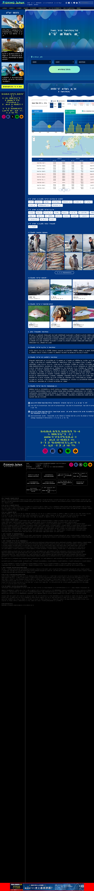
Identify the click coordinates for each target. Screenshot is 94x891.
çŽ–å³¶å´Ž (51, 379)
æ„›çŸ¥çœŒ (76, 337)
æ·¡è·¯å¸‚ (71, 576)
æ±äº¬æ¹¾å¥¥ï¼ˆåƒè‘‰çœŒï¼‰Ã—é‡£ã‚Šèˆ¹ (28, 525)
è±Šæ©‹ (42, 599)
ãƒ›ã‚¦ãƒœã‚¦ (70, 391)
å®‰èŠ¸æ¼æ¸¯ (57, 205)
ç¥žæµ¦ (65, 381)
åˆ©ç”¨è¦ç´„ (46, 465)
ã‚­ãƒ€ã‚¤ (55, 391)
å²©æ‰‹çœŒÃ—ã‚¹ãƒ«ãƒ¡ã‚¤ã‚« (8, 542)
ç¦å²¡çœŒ (59, 340)
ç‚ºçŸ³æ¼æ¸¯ (61, 377)
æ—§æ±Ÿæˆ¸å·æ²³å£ (35, 590)
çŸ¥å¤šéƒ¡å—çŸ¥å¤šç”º (24, 508)
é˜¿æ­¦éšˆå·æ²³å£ (16, 596)
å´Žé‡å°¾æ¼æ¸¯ (81, 377)
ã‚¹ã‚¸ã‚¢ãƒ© (43, 396)
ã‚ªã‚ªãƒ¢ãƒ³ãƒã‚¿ (45, 389)
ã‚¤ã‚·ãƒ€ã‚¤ (72, 395)
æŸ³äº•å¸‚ (56, 582)
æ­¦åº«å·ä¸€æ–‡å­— (36, 597)
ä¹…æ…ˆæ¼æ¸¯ (41, 513)
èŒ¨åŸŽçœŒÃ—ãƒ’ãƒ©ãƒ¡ (37, 543)
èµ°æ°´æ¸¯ (20, 515)
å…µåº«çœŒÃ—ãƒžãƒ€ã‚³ (55, 552)
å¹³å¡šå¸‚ (18, 509)
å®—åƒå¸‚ (9, 506)
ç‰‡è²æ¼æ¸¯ (83, 590)
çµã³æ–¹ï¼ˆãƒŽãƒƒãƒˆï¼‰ (55, 8)
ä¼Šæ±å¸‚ (84, 506)
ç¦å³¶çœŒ (77, 335)
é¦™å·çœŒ (39, 340)
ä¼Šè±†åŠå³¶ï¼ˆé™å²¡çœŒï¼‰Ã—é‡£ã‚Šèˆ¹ (34, 523)
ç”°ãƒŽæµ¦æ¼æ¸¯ (28, 597)
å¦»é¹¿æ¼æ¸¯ (37, 599)
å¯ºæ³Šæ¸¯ (47, 515)
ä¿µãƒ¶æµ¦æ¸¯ (86, 370)
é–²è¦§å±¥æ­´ (30, 4)
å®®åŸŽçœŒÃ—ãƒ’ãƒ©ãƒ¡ (44, 542)
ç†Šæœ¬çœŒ (80, 340)
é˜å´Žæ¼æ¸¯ (14, 513)
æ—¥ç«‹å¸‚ (36, 506)
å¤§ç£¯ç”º (80, 579)
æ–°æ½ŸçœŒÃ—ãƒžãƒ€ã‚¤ (7, 547)
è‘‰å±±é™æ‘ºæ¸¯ (29, 516)
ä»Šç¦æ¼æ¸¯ (39, 368)
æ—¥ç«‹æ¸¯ (50, 593)
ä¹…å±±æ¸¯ (71, 370)
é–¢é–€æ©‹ (67, 593)
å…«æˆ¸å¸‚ (60, 580)
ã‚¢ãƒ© (86, 395)
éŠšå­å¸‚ (22, 509)
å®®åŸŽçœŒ (61, 335)
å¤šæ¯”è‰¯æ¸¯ (63, 362)
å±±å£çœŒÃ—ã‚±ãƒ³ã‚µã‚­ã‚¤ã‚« (65, 555)
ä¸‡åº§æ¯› (47, 202)
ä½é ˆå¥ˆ (53, 377)
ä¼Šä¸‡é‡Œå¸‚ (21, 579)
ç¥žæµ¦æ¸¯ (88, 371)
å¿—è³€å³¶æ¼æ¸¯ (59, 600)
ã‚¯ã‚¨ (85, 391)
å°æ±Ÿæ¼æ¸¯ (73, 371)
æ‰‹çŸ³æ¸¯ (89, 513)
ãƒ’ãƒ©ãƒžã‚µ (65, 389)
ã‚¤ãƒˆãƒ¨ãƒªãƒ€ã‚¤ (40, 391)
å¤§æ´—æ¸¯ (36, 516)
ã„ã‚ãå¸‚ (22, 580)
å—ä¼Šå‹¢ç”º (11, 579)
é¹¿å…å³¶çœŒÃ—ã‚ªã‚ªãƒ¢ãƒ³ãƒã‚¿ (33, 565)
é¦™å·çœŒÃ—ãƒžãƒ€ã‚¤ (46, 558)
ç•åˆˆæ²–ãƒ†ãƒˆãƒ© (82, 379)
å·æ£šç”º (74, 216)
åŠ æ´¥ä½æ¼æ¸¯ (49, 368)
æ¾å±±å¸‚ (59, 577)
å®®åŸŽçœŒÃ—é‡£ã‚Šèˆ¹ (27, 528)
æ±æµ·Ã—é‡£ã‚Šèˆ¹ (23, 520)
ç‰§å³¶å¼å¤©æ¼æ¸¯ (52, 362)
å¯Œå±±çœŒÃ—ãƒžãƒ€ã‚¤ (51, 547)
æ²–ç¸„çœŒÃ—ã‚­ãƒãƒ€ (68, 565)
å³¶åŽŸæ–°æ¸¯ (79, 360)
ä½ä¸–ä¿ (50, 364)
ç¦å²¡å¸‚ (17, 508)
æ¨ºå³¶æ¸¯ (41, 371)
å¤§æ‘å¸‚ (31, 216)
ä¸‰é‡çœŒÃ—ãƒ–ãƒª (27, 551)
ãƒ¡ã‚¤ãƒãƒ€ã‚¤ (62, 391)
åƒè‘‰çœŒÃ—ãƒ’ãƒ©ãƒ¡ (6, 545)
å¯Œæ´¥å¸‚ (62, 506)
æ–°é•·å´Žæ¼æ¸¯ (51, 360)
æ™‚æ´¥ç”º (64, 352)
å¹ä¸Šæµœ (53, 599)
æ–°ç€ (33, 2)
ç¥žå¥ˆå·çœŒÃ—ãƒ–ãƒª (80, 545)
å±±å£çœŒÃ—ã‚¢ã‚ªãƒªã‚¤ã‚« (79, 555)
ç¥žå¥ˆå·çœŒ (32, 499)
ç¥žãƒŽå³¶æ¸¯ (60, 375)
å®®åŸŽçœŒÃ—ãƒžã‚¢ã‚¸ (54, 542)
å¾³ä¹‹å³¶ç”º (86, 580)
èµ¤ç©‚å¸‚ (70, 582)
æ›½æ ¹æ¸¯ (38, 202)
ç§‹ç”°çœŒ (54, 335)
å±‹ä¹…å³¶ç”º (28, 582)
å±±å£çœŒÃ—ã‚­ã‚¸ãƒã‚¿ (7, 558)
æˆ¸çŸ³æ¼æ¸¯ (49, 371)
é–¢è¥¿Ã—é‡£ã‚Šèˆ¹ (14, 520)
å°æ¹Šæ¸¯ (88, 202)
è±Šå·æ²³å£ (79, 593)
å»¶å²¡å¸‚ (3, 577)
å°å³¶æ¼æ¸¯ (74, 597)
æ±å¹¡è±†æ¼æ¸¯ (68, 596)
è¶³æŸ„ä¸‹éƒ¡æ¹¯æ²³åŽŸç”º (61, 508)
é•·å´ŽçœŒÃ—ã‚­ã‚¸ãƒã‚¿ (42, 563)
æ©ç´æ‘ (35, 580)
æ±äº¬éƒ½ (83, 335)
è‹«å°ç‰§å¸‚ (42, 582)
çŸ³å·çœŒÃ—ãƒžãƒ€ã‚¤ (6, 548)
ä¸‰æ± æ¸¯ (64, 590)
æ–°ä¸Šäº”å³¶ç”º (83, 212)
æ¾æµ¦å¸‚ (87, 350)
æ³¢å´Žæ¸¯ (70, 516)
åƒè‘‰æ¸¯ (18, 599)
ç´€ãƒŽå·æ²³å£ (34, 600)
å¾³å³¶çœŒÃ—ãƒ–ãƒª (17, 558)
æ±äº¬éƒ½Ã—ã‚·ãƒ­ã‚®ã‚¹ (47, 545)
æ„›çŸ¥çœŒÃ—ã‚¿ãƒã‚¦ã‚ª (17, 551)
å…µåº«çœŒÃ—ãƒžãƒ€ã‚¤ (45, 552)
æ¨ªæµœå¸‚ (13, 506)
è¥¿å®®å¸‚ (74, 582)
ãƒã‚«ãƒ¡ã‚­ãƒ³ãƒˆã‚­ (88, 393)
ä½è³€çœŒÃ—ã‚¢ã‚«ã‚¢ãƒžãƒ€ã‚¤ (20, 563)
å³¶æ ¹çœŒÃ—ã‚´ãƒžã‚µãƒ (81, 554)
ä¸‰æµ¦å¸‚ (18, 506)
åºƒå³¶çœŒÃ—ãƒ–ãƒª (55, 555)
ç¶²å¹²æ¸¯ (15, 600)
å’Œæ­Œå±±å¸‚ (56, 506)
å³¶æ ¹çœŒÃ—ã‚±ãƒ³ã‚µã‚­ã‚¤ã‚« (57, 554)
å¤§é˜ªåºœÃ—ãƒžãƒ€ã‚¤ (6, 552)
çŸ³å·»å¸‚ (83, 576)
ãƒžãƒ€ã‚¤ (31, 389)
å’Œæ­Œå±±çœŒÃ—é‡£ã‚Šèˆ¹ (18, 526)
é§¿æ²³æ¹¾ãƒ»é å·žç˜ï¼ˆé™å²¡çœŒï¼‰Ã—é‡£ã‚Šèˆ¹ (13, 523)
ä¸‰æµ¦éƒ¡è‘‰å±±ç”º (9, 509)
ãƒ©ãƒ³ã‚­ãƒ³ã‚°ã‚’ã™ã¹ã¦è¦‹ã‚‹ (12, 86)
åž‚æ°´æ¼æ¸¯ (23, 596)
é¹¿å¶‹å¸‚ (28, 506)
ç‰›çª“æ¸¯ (61, 596)
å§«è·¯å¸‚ (56, 576)
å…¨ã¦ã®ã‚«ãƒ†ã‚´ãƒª (48, 2)
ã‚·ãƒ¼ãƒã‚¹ (12, 8)
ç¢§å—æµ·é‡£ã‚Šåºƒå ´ (70, 591)
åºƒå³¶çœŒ (62, 338)
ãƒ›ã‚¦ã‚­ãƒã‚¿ (55, 393)
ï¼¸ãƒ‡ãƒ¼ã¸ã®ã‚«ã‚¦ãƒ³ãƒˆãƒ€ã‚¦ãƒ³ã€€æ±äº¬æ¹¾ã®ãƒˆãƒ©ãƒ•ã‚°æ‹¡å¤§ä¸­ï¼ (12, 79)
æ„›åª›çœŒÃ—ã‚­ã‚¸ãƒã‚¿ (7, 561)
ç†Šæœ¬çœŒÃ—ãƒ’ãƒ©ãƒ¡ (77, 563)
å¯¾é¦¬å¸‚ (66, 216)
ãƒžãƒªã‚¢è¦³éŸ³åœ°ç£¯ (43, 375)
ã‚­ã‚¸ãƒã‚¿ (37, 389)
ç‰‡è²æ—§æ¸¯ (83, 515)
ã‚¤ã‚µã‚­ (77, 389)
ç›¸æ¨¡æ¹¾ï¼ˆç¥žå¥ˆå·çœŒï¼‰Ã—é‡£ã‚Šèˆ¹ (32, 522)
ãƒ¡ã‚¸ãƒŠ (47, 395)
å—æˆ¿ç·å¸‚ (51, 506)
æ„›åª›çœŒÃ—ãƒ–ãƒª (88, 558)
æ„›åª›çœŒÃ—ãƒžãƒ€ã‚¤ (78, 558)
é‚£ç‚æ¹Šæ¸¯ (23, 516)
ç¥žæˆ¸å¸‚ (87, 576)
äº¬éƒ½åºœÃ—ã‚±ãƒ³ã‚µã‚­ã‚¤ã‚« (60, 551)
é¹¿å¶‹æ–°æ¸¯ (73, 513)
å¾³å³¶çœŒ (46, 340)
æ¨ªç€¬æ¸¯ (41, 379)
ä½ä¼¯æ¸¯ (21, 597)
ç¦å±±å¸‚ (67, 577)
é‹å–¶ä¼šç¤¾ (39, 468)
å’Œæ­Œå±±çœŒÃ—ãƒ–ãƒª (78, 552)
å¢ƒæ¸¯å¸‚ (26, 509)
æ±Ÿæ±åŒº (43, 508)
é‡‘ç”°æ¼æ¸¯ (60, 515)
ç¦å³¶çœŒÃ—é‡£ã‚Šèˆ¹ (18, 531)
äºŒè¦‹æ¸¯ (89, 590)
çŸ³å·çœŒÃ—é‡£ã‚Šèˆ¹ (59, 531)
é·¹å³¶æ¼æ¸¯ (75, 364)
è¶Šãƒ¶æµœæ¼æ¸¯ (44, 205)
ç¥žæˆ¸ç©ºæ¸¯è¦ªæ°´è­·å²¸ (57, 597)
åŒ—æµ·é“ (32, 335)
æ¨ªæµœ (45, 587)
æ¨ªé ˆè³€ (40, 596)
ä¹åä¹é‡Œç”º (50, 576)
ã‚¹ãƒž (49, 393)
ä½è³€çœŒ (32, 226)
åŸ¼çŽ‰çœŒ (38, 499)
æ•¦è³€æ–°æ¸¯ (45, 596)
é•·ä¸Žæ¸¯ (82, 364)
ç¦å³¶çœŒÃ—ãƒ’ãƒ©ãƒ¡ (86, 542)
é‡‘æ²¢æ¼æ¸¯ (34, 513)
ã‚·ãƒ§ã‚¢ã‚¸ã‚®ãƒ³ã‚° (42, 8)
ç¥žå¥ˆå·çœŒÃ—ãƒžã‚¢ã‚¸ (57, 545)
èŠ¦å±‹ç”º (53, 580)
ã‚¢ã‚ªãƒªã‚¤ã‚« (32, 395)
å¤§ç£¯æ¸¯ (42, 597)
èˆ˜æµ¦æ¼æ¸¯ (70, 360)
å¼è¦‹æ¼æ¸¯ (33, 379)
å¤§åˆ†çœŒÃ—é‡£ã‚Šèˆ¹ (48, 531)
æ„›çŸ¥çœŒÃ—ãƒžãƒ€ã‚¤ (7, 551)
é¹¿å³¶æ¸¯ (29, 587)
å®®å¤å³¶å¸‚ (4, 579)
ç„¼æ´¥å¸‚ (27, 580)
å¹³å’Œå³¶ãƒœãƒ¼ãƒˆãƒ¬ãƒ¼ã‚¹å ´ (35, 591)
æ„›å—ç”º (75, 579)
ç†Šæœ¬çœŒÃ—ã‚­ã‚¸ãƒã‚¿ (7, 565)
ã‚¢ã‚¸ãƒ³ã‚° (26, 8)
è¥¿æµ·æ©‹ (32, 360)
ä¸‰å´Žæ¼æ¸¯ (31, 599)
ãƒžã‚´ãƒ (52, 395)
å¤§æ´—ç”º (50, 579)
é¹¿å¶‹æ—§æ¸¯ (28, 513)
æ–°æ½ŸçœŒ (47, 337)
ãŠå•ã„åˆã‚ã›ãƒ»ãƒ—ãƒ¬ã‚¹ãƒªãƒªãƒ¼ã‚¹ (53, 466)
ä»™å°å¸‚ (68, 580)
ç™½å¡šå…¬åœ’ (89, 375)
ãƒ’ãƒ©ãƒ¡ (82, 389)
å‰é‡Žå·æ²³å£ (66, 597)
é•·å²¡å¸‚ (15, 509)
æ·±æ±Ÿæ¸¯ (51, 373)
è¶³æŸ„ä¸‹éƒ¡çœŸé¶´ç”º (77, 506)
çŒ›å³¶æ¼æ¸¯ (33, 381)
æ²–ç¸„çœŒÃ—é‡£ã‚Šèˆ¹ (7, 528)
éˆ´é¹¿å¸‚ (31, 580)
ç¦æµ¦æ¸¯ (42, 515)
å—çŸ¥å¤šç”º (37, 579)
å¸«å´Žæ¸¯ (85, 593)
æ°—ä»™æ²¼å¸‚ (14, 582)
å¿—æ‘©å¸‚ (23, 577)
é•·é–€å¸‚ (88, 579)
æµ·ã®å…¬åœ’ (89, 596)
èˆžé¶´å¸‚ (64, 580)
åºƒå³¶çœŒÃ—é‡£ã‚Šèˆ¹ (60, 526)
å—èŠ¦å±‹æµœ (11, 591)
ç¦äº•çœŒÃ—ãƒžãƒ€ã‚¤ (29, 548)
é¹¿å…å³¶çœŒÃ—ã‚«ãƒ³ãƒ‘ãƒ (19, 565)
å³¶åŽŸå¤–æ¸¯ (56, 370)
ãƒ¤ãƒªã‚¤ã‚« (89, 389)
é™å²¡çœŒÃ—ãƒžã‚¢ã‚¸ (71, 548)
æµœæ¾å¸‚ (22, 576)
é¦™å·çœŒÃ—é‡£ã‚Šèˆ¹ (38, 531)
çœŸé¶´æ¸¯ (61, 513)
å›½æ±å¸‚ (20, 583)
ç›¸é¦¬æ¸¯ (78, 590)
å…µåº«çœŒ (39, 338)
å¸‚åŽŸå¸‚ (24, 583)
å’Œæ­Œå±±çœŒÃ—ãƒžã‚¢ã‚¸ (7, 554)
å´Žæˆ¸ (70, 362)
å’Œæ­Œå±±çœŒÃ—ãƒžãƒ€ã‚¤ (66, 552)
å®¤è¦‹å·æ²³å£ (15, 597)
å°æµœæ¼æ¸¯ (61, 360)
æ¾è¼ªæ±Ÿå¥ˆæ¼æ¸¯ (35, 515)
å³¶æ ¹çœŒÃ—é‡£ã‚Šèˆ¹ (28, 531)
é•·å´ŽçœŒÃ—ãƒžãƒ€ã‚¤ (32, 563)
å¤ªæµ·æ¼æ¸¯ (42, 516)
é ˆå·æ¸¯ (75, 366)
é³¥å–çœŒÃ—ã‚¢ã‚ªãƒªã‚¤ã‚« (32, 554)
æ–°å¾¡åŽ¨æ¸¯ (32, 373)
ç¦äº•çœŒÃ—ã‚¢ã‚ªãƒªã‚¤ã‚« (40, 548)
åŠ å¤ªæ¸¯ (84, 513)
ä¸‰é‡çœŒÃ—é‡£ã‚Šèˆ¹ (38, 528)
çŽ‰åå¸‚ (48, 582)
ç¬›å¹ (73, 377)
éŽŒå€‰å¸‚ (35, 508)
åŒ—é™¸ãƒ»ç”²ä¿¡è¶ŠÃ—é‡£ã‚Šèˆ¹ (34, 520)
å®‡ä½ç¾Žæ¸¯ (26, 515)
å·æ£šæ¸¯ (88, 362)
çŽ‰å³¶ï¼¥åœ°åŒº (79, 591)
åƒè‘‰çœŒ (32, 337)
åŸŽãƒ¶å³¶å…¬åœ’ (11, 599)
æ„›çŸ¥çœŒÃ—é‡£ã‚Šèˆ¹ (50, 526)
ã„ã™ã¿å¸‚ (23, 506)
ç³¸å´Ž (30, 202)
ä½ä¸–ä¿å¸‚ (47, 212)
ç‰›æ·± (87, 599)
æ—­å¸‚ (31, 508)
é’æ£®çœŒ (39, 335)
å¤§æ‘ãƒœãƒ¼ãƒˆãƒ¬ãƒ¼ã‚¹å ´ (36, 366)
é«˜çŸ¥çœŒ (32, 340)
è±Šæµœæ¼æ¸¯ (51, 587)
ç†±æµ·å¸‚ (49, 508)
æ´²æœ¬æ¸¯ (85, 597)
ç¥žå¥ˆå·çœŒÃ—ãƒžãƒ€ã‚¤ (69, 545)
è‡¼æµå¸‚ (11, 580)
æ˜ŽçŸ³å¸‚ (89, 506)
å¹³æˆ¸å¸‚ (39, 212)
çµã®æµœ (76, 362)
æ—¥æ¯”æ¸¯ (64, 370)
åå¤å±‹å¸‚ (17, 577)
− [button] (33, 140)
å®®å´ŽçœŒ (32, 342)
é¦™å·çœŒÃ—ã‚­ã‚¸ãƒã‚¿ (68, 558)
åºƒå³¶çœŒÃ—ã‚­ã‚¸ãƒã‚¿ (45, 555)
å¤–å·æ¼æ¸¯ (16, 516)
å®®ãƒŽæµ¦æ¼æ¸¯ (65, 379)
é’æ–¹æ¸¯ (31, 368)
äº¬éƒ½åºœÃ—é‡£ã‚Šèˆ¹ (17, 528)
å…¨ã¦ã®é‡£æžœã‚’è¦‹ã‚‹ (64, 272)
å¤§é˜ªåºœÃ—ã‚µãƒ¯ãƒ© (16, 552)
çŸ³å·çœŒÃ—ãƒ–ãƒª (70, 547)
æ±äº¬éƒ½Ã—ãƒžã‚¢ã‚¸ (26, 545)
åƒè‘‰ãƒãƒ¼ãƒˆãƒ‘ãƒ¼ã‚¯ (53, 596)
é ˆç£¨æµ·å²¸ (42, 590)
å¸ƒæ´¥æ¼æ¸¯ (64, 371)
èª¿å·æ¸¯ (43, 364)
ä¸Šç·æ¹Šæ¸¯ (79, 513)
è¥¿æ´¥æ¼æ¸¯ (75, 516)
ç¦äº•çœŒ (70, 337)
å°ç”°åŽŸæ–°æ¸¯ (48, 513)
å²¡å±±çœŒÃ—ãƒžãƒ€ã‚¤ (15, 555)
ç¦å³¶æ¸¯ (31, 362)
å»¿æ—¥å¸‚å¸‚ (19, 582)
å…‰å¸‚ (56, 580)
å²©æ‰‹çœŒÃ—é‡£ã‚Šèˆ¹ (7, 531)
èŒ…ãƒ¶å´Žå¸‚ (31, 579)
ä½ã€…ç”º (44, 219)
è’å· (76, 368)
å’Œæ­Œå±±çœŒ (47, 338)
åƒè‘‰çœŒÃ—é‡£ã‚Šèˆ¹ (55, 525)
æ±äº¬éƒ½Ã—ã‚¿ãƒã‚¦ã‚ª (36, 545)
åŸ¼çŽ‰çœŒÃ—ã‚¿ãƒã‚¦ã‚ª (60, 543)
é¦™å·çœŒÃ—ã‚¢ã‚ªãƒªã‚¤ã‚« (57, 558)
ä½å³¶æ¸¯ (11, 515)
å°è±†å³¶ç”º (31, 577)
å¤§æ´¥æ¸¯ (4, 590)
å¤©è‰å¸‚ (16, 580)
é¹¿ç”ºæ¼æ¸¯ (33, 370)
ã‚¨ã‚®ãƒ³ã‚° (19, 8)
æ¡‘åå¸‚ (33, 582)
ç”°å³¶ (45, 379)
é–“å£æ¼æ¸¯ (21, 513)
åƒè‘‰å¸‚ (45, 580)
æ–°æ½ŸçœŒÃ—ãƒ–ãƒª (17, 547)
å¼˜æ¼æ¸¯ (32, 205)
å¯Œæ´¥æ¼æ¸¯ (48, 370)
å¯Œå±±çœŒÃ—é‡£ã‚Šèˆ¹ (81, 530)
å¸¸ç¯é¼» (63, 368)
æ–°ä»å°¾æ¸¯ (27, 600)
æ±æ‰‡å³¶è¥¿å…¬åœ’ (71, 590)
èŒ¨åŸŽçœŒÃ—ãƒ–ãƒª (27, 543)
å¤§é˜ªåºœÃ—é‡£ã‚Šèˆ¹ (81, 526)
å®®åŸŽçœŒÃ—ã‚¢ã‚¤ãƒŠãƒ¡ (65, 542)
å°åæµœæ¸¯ (71, 587)
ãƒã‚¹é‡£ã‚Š (33, 8)
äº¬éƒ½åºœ (55, 338)
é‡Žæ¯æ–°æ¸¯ (79, 370)
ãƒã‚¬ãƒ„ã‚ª (32, 391)
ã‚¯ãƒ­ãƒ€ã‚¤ (58, 395)
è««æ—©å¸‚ (73, 212)
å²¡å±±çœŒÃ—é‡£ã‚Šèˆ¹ (6, 530)
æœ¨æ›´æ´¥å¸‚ (61, 576)
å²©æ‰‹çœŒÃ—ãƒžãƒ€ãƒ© (19, 542)
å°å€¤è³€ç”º (83, 216)
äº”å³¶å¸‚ (57, 212)
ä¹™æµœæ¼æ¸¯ (53, 515)
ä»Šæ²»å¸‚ (55, 579)
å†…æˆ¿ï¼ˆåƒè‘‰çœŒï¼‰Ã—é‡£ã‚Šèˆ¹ (10, 525)
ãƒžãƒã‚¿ (68, 393)
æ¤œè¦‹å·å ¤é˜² (61, 593)
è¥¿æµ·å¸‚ (64, 212)
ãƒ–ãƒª (52, 389)
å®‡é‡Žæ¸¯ (77, 587)
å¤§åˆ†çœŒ (88, 340)
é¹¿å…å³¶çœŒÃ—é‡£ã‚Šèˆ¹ (59, 530)
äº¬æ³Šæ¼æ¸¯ (83, 368)
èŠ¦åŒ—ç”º (70, 579)
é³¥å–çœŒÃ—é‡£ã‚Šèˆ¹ (49, 528)
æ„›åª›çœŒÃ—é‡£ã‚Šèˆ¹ (17, 530)
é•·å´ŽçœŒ (73, 340)
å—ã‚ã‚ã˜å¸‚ (5, 583)
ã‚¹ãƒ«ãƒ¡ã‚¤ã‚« (79, 393)
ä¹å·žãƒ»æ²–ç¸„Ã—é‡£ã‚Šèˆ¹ (58, 520)
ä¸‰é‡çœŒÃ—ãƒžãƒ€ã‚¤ (38, 551)
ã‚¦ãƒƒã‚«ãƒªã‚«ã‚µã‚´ (78, 391)
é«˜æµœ (89, 377)
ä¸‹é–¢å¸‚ (44, 576)
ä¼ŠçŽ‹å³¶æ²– (32, 364)
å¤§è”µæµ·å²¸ (62, 591)
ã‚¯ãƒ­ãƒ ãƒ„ (89, 391)
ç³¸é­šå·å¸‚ (37, 582)
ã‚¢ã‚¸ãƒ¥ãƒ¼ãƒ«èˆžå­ (11, 590)
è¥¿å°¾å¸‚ (41, 580)
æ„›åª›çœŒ (53, 340)
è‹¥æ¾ (56, 366)
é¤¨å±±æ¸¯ (83, 599)
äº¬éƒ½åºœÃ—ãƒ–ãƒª (71, 551)
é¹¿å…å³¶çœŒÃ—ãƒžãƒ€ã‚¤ (46, 565)
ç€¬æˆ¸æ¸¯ (61, 366)
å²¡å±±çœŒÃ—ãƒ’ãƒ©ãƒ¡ (25, 555)
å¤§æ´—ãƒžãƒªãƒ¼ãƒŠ (46, 591)
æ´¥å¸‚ (76, 577)
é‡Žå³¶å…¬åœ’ (18, 590)
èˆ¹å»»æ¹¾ (50, 381)
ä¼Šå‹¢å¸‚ (26, 579)
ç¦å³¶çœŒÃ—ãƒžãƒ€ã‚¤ (76, 542)
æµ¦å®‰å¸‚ (79, 577)
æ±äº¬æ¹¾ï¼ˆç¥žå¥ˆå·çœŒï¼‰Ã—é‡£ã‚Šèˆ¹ (67, 522)
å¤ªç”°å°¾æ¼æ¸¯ (42, 373)
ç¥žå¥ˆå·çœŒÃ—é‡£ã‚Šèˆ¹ (44, 525)
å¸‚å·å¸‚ (23, 582)
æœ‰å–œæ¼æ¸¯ (41, 360)
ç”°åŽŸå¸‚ (3, 580)
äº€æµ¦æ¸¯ (11, 600)
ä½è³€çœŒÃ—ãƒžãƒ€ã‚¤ (85, 561)
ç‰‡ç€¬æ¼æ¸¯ (5, 600)
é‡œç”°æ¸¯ (74, 375)
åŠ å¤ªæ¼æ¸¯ (65, 587)
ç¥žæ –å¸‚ (80, 508)
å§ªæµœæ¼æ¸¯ (63, 516)
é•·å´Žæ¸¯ (86, 360)
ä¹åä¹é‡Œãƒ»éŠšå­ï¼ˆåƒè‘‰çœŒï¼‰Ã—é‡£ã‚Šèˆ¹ (73, 523)
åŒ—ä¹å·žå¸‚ (4, 508)
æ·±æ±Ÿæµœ (56, 202)
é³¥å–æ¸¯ (83, 596)
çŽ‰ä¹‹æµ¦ (68, 377)
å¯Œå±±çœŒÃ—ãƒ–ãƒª (61, 547)
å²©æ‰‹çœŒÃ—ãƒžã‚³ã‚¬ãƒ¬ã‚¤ (31, 542)
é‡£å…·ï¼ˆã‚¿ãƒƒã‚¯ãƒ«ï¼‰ (69, 8)
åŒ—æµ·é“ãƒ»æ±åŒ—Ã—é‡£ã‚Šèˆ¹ (72, 520)
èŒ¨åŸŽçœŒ (40, 337)
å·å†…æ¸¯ (70, 373)
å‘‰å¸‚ (13, 577)
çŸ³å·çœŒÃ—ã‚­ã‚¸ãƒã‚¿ (80, 547)
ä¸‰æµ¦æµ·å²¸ (4, 591)
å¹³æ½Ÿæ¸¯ (10, 516)
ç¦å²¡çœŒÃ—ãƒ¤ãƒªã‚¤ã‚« (62, 561)
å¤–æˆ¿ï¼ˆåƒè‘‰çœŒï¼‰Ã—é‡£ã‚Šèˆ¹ (49, 522)
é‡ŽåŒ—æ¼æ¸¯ (17, 591)
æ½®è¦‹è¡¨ (36, 4)
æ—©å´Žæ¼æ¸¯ (58, 381)
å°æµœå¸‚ (13, 508)
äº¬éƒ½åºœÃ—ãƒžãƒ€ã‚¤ (80, 551)
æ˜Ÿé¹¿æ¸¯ (40, 370)
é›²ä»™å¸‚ (58, 216)
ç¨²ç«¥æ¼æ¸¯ (78, 202)
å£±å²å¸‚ (40, 216)
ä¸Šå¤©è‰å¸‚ (65, 579)
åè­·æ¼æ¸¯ (73, 593)
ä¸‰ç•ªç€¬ (24, 587)
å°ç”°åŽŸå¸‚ (44, 506)
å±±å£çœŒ (75, 338)
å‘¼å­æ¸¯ (89, 591)
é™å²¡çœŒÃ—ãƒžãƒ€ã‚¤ (52, 548)
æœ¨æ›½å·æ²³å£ (6, 593)
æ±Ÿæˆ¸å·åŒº (70, 508)
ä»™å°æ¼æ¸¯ (48, 597)
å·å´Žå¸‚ (83, 582)
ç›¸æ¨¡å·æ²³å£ (25, 591)
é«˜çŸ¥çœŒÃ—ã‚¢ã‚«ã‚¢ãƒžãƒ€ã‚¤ (39, 561)
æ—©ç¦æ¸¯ (57, 371)
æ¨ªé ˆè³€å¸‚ (4, 506)
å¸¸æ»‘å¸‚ (45, 577)
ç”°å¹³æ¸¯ (83, 362)
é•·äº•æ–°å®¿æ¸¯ (75, 515)
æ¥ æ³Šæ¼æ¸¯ (33, 377)
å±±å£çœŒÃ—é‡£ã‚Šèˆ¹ (71, 528)
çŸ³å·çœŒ (63, 337)
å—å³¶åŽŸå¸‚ (49, 216)
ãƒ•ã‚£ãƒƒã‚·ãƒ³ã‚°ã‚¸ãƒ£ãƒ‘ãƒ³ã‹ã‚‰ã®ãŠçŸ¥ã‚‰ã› (55, 463)
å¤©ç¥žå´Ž (55, 593)
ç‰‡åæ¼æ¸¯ (56, 516)
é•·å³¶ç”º (63, 577)
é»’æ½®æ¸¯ (57, 373)
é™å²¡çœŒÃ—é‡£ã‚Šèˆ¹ (66, 525)
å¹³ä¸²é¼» (73, 379)
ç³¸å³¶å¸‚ (9, 508)
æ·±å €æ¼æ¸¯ (49, 366)
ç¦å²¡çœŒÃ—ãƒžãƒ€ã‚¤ (51, 561)
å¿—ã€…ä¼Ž (82, 371)
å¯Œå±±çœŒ (55, 337)
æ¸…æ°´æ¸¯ (48, 590)
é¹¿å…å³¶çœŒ (41, 342)
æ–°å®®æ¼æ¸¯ (23, 599)
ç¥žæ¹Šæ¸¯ (4, 513)
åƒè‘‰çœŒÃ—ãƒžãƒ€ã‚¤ (82, 543)
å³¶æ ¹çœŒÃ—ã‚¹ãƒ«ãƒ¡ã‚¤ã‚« (70, 554)
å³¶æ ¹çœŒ (90, 338)
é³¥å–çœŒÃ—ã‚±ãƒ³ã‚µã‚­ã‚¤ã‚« (19, 554)
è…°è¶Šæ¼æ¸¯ (67, 513)
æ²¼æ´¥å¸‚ (66, 506)
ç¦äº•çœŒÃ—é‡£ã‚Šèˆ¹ (29, 526)
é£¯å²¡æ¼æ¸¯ (55, 513)
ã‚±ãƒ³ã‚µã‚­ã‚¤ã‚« (33, 393)
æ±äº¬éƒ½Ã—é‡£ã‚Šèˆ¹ (6, 526)
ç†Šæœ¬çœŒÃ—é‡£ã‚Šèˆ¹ (37, 530)
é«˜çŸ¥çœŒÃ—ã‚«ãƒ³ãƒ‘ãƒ (17, 561)
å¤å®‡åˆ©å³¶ (21, 600)
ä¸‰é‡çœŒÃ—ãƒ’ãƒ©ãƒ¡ (49, 551)
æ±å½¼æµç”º (33, 219)
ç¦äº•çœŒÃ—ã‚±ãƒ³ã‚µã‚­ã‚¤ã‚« (18, 548)
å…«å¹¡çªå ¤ (81, 375)
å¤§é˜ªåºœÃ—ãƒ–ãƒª (26, 552)
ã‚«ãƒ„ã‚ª (73, 393)
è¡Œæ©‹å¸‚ (81, 580)
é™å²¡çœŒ (83, 337)
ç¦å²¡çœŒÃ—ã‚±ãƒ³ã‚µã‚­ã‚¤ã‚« (74, 561)
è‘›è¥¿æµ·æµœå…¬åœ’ (84, 587)
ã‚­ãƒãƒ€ (91, 395)
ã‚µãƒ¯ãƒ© (31, 396)
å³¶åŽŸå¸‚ (75, 350)
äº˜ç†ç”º (85, 579)
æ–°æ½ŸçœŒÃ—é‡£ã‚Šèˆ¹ (70, 526)
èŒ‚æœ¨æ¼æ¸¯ (83, 366)
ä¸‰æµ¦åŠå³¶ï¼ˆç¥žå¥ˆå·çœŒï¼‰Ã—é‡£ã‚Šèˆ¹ (12, 522)
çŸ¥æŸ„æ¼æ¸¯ (67, 202)
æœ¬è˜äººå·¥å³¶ (42, 600)
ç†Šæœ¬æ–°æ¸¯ (47, 599)
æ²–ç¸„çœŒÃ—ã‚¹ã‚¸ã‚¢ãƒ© (58, 565)
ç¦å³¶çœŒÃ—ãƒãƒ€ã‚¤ (7, 543)
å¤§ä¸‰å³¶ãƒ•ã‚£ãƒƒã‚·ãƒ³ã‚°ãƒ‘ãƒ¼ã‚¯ (74, 599)
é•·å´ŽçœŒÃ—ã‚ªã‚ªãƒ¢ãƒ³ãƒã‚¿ (54, 563)
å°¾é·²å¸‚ (66, 582)
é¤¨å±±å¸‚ (70, 506)
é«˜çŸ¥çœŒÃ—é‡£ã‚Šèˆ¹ (27, 530)
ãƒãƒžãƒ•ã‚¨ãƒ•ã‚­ (80, 395)
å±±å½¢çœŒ (69, 335)
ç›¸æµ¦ (38, 364)
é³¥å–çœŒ (83, 338)
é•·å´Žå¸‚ (31, 212)
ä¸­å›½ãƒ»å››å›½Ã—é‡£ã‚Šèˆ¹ (46, 520)
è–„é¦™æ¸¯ (56, 379)
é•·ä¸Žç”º (52, 219)
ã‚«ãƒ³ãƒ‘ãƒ (72, 389)
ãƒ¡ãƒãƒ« (37, 396)
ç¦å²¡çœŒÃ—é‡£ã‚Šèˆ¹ (76, 525)
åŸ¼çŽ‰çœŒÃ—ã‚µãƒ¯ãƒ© (48, 543)
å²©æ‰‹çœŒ (47, 335)
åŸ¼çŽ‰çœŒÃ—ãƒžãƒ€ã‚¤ (71, 543)
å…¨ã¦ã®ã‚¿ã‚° (58, 2)
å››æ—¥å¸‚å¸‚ (41, 577)
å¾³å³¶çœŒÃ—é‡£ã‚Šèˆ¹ (49, 530)
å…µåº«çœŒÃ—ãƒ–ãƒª (35, 552)
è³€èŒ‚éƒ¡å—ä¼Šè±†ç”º (87, 508)
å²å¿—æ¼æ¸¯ (5, 515)
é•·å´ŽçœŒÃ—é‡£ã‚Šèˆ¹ (70, 530)
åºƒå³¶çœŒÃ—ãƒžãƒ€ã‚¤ (35, 555)
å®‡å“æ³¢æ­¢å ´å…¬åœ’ (61, 599)
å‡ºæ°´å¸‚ (16, 583)
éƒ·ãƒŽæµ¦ (57, 368)
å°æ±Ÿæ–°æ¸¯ (78, 373)
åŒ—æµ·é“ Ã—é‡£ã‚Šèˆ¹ (60, 528)
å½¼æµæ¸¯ (70, 368)
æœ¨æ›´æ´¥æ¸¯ (5, 599)
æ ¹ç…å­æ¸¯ (86, 373)
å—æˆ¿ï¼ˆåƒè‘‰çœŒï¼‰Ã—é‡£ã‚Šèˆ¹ (53, 523)
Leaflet (83, 155)
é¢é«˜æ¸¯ (41, 377)
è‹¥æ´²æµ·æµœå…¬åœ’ (6, 587)
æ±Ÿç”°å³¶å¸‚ (49, 577)
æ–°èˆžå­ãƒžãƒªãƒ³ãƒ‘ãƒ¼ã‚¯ (56, 590)
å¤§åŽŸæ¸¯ (8, 513)
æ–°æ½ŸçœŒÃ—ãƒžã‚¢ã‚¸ (28, 547)
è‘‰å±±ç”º (4, 582)
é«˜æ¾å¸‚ (8, 582)
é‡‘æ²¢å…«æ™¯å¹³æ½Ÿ (67, 515)
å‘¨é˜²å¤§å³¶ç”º (12, 576)
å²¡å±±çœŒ (68, 338)
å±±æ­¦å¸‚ (3, 509)
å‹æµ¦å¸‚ (40, 506)
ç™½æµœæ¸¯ (53, 375)
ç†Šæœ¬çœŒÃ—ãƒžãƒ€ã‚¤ (66, 563)
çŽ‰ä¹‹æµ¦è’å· (33, 371)
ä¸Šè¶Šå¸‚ (87, 582)
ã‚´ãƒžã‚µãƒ (65, 395)
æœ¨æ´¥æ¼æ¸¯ (42, 381)
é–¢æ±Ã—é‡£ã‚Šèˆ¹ (6, 520)
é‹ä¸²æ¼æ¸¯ (68, 366)
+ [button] (33, 138)
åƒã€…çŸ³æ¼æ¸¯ (40, 362)
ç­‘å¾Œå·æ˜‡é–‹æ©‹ (76, 596)
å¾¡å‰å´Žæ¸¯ (35, 596)
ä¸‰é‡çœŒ (87, 499)
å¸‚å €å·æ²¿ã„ (5, 516)
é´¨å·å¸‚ (32, 506)
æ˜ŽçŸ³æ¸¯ (16, 515)
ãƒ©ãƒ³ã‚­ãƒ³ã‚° (39, 2)
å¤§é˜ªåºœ (32, 338)
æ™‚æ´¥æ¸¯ (47, 377)
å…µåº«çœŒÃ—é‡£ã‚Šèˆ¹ (39, 526)
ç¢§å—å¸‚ (72, 580)
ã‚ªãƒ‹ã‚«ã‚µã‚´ (40, 395)
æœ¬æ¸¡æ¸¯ (29, 596)
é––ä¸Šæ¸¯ (28, 590)
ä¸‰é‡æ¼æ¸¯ (58, 364)
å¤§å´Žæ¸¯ (64, 373)
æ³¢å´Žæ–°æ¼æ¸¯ (55, 591)
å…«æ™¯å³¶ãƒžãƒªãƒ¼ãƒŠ (21, 593)
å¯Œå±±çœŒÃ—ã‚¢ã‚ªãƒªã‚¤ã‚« (39, 547)
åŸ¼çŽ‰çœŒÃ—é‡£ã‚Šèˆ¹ (81, 528)
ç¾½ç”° (35, 593)
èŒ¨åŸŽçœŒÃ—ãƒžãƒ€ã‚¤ (17, 543)
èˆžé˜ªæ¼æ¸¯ (40, 587)
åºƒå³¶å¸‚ (39, 508)
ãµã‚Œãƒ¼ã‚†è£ (30, 593)
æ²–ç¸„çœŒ (49, 342)
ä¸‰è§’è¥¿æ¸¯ (80, 597)
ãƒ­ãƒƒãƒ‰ (79, 8)
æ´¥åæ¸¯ (8, 597)
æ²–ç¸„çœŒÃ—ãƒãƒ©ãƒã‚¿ (79, 565)
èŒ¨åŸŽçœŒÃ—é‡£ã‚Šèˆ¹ (86, 525)
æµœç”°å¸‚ (60, 579)
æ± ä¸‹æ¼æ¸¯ (33, 375)
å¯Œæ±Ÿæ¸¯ (91, 368)
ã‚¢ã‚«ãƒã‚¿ (49, 391)
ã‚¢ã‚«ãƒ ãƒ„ (62, 393)
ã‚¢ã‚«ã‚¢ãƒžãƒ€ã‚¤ (42, 393)
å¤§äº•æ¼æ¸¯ (49, 516)
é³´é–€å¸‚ (26, 576)
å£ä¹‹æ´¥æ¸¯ (67, 364)
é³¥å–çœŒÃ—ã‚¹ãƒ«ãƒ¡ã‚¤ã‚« (45, 554)
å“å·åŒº (53, 508)
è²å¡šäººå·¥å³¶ (58, 587)
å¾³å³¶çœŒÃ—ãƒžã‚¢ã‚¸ (26, 558)
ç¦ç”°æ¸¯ (23, 590)
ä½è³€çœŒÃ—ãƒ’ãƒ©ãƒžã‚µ (7, 563)
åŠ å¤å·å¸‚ (61, 582)
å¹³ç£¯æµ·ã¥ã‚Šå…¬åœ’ (7, 596)
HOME (28, 2)
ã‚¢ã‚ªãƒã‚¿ (58, 389)
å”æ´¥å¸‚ (16, 579)
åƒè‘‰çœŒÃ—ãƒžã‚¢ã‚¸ (17, 545)
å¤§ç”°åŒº (75, 508)
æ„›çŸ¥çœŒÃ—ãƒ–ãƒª (80, 548)
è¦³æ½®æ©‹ (68, 375)
